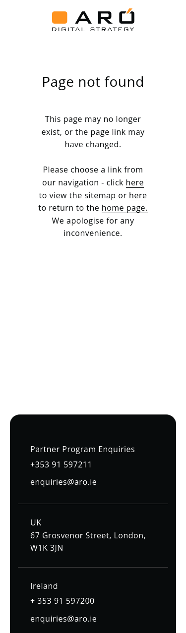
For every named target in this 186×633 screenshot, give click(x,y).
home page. (125, 207)
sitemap (100, 195)
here (135, 182)
